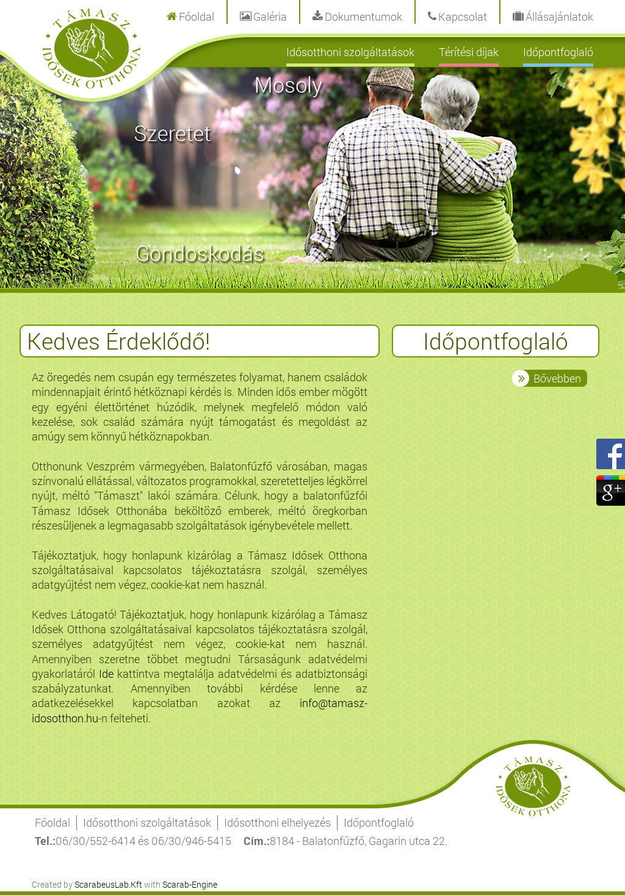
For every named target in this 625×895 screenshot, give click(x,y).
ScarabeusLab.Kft (108, 884)
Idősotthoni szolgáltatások (350, 52)
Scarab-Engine (189, 884)
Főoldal (52, 822)
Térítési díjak (469, 52)
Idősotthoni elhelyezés (277, 822)
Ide (106, 673)
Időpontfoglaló (558, 52)
